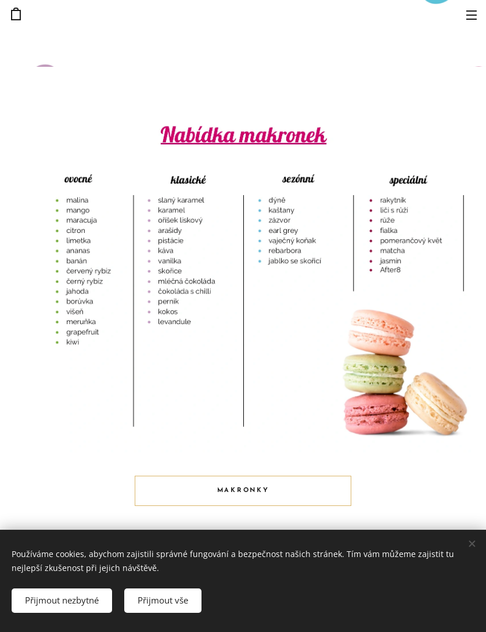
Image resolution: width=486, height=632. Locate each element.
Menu (471, 15)
